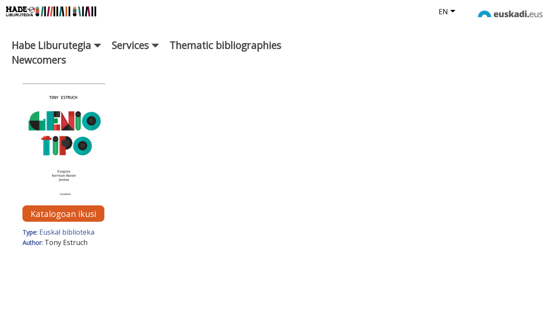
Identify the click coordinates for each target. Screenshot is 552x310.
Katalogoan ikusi (63, 220)
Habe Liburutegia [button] (56, 51)
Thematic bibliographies (225, 51)
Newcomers (39, 66)
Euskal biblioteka (66, 238)
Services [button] (135, 51)
